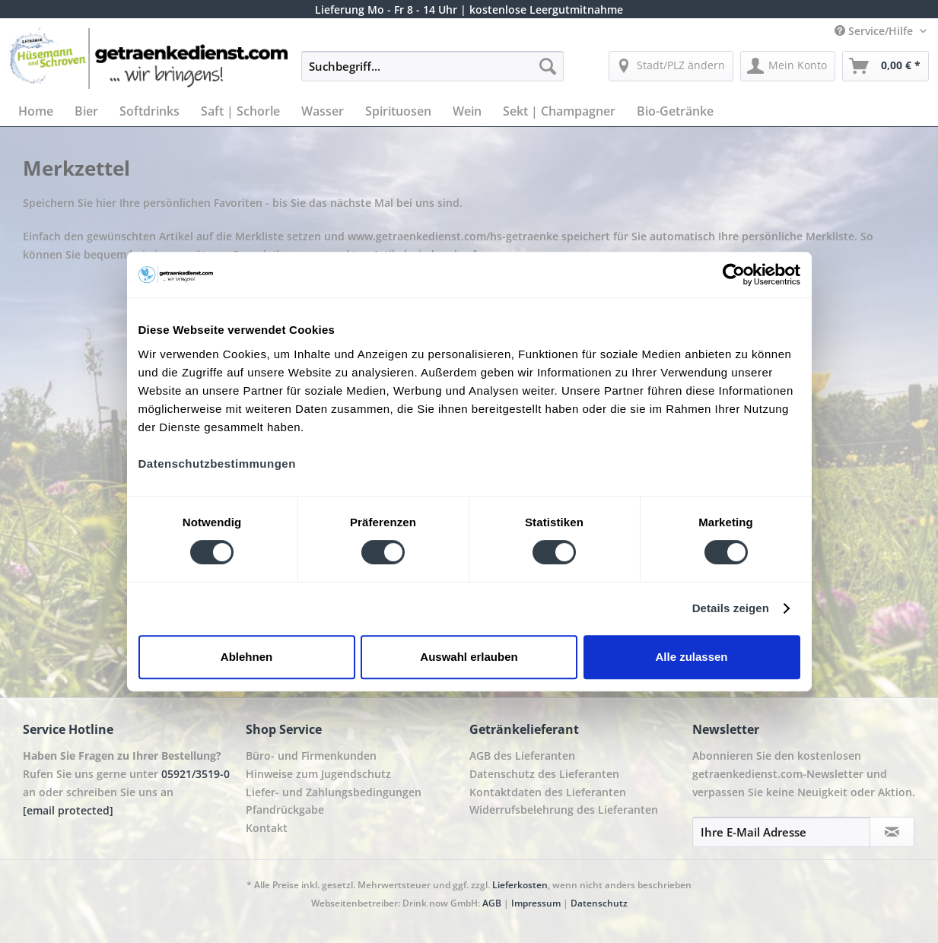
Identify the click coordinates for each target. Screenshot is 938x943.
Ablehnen (246, 656)
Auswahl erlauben (468, 656)
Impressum (536, 903)
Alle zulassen (691, 656)
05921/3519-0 (195, 774)
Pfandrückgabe (285, 809)
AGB (491, 903)
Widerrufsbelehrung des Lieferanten (563, 809)
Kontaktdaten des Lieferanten (547, 792)
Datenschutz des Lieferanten (544, 774)
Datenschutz (599, 903)
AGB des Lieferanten (522, 755)
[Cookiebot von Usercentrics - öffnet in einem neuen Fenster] (733, 274)
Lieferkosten (520, 884)
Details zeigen (730, 608)
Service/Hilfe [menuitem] (875, 31)
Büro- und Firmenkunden (311, 755)
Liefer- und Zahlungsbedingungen (333, 792)
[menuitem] (432, 73)
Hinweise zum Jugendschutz (318, 774)
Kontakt (267, 828)
